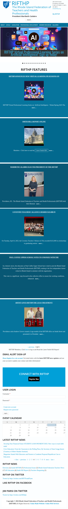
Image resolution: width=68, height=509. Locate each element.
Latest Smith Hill (41, 150)
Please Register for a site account (12, 358)
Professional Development (29, 25)
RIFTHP (20, 3)
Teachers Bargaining (37, 470)
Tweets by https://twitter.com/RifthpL (15, 495)
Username (6, 394)
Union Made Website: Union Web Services (44, 503)
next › (48, 460)
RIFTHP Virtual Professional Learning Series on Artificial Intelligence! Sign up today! (34, 53)
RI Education (10, 470)
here (26, 349)
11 (43, 63)
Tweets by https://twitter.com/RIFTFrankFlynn (17, 478)
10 (41, 63)
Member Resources (45, 25)
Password (6, 400)
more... (37, 278)
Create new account (10, 407)
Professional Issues (30, 468)
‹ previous (31, 347)
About (3, 25)
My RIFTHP (56, 14)
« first (16, 460)
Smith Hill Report (22, 470)
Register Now (34, 379)
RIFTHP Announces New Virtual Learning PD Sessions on (34, 76)
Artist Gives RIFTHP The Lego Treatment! (34, 303)
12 (45, 63)
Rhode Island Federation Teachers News (51, 468)
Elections (6, 468)
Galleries (56, 25)
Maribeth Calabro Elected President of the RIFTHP (34, 167)
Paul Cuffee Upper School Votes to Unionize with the (34, 257)
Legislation (15, 25)
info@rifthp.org (57, 8)
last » (52, 460)
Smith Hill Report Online (34, 122)
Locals (8, 25)
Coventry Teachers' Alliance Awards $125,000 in (34, 212)
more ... (34, 107)
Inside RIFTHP (16, 468)
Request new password (11, 410)
